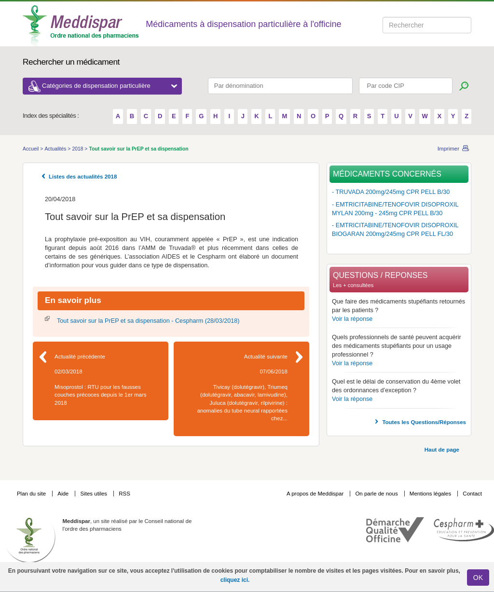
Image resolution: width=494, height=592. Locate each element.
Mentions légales (431, 493)
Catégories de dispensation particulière (109, 85)
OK (478, 577)
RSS (124, 493)
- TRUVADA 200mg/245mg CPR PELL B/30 (391, 192)
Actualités (56, 148)
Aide (63, 493)
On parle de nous (376, 493)
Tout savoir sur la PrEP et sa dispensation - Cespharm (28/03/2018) (148, 320)
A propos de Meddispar (315, 493)
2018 (78, 148)
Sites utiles (94, 493)
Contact (472, 493)
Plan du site (32, 493)
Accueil (31, 148)
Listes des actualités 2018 (83, 176)
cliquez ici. (235, 580)
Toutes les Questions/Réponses (424, 422)
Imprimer (448, 148)
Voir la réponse (352, 319)
